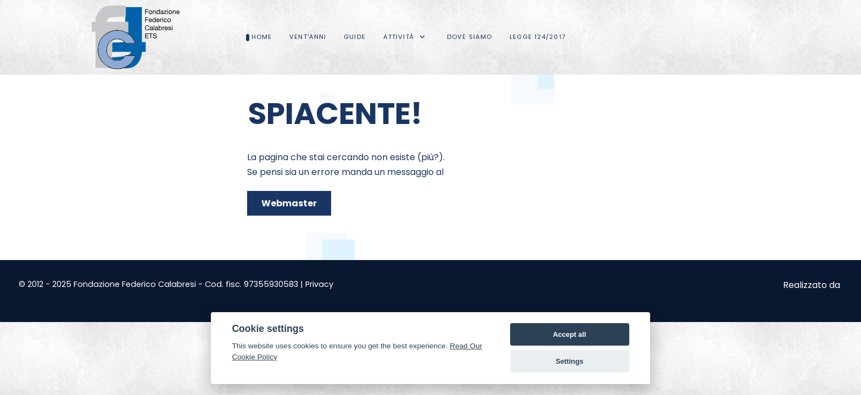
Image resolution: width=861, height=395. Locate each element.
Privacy (319, 284)
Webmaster (289, 203)
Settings (569, 361)
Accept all (569, 334)
